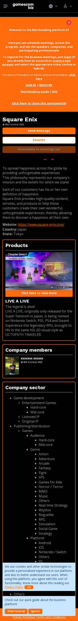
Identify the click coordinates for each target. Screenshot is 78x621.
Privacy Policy (14, 587)
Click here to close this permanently (39, 103)
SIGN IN (31, 85)
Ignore (35, 611)
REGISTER (46, 85)
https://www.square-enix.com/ (41, 224)
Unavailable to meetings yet (39, 149)
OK (29, 587)
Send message (39, 131)
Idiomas (53, 6)
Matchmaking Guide (35, 91)
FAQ (54, 91)
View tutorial (16, 611)
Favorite (39, 140)
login (67, 57)
